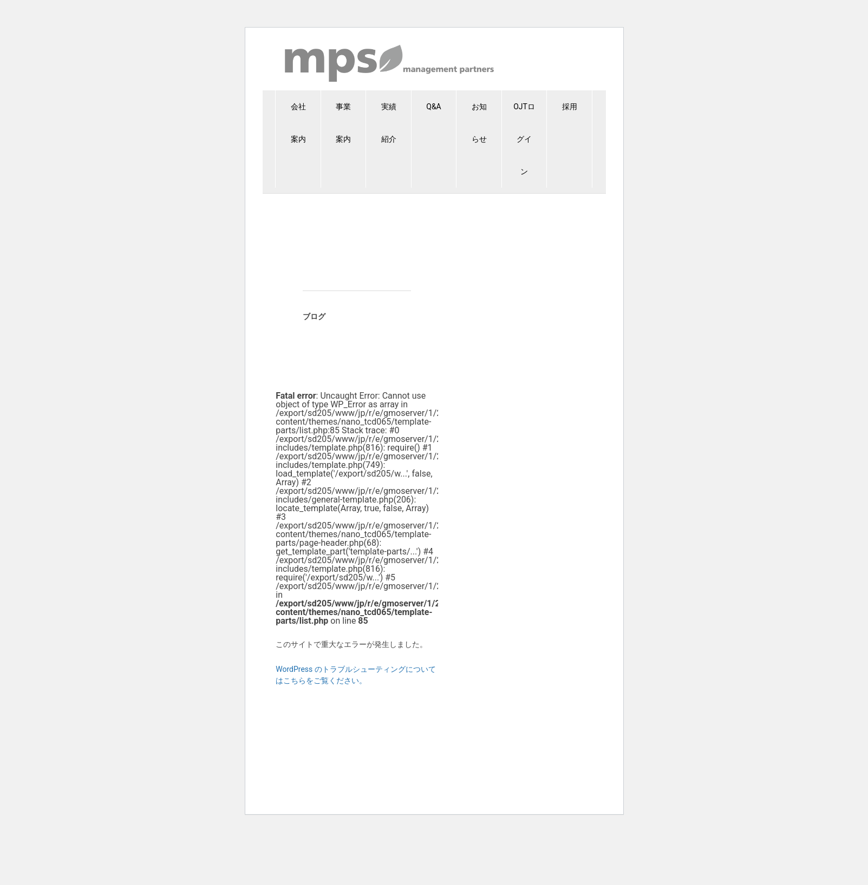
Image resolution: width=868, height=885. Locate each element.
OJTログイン (524, 139)
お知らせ (479, 122)
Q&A (433, 106)
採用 (569, 106)
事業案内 (343, 122)
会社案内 (298, 122)
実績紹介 (388, 122)
